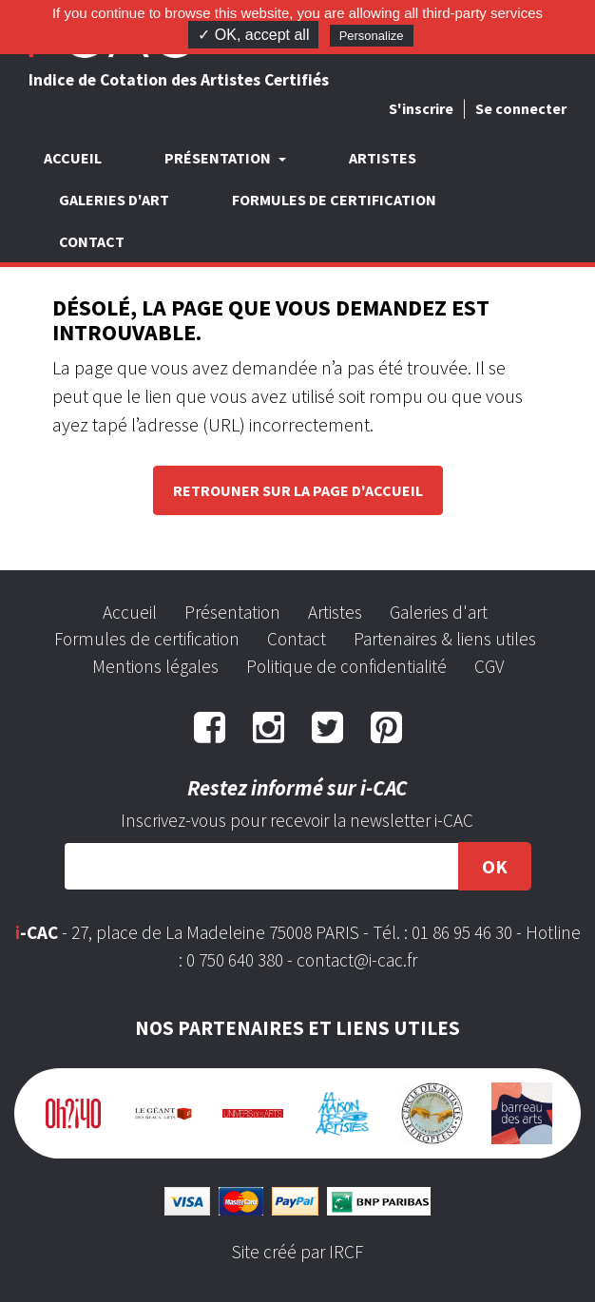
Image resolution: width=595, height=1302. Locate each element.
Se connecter (520, 108)
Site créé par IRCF (297, 1251)
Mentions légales (155, 666)
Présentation (232, 612)
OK (495, 866)
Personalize (371, 36)
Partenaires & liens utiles (445, 638)
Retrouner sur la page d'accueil (298, 490)
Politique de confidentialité (346, 666)
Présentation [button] (219, 157)
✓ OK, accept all (253, 35)
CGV (489, 666)
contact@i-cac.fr (357, 959)
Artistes (382, 157)
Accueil (73, 157)
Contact (92, 241)
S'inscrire (421, 108)
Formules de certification (334, 199)
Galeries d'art (114, 199)
